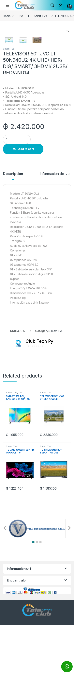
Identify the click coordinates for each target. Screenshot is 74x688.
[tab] (13, 238)
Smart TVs (40, 16)
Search (52, 5)
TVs (20, 16)
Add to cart (26, 212)
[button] (33, 605)
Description (13, 237)
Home (6, 16)
